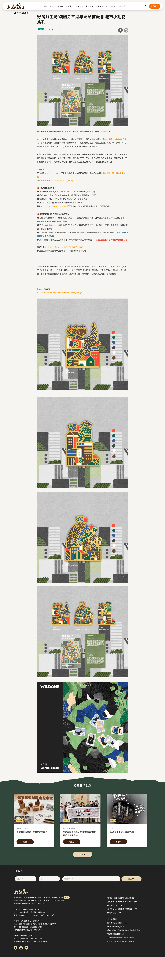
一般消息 (41, 29)
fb (15, 948)
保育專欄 (99, 6)
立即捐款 (121, 6)
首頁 (18, 13)
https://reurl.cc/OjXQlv (64, 180)
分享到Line (126, 30)
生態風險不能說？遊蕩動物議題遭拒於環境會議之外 (80, 833)
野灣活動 (59, 6)
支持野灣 (110, 6)
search (145, 6)
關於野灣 (47, 6)
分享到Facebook (120, 30)
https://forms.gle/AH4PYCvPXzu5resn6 (120, 941)
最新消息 (69, 6)
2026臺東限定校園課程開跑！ (127, 833)
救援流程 (79, 6)
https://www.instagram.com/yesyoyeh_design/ (62, 292)
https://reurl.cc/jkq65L (57, 206)
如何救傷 (154, 6)
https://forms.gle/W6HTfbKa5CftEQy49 (65, 247)
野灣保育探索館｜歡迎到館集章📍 (33, 833)
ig (21, 948)
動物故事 (89, 6)
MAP (66, 898)
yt (26, 948)
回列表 (82, 854)
